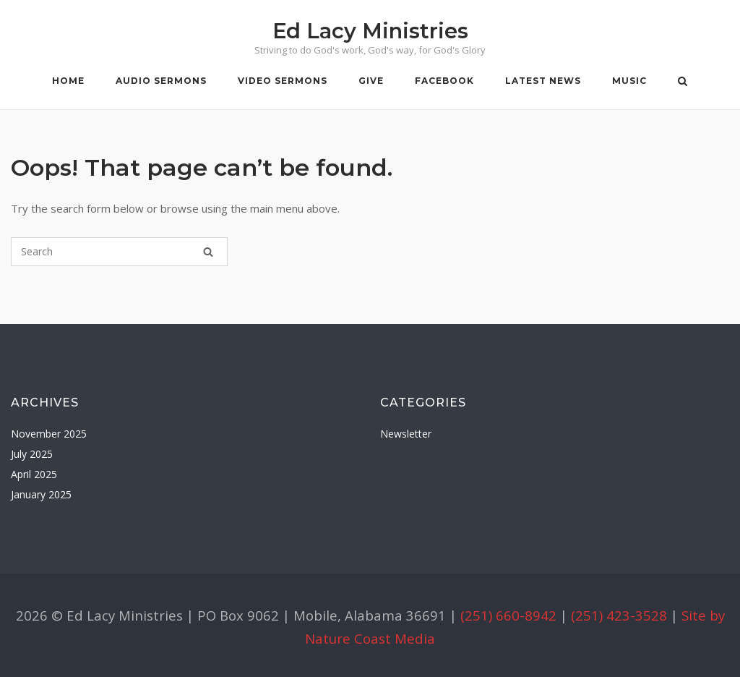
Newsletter (405, 433)
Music (629, 80)
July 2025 (32, 454)
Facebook (444, 80)
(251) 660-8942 (508, 615)
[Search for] (119, 251)
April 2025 (34, 474)
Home (68, 80)
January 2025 (41, 494)
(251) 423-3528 (619, 615)
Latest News (543, 80)
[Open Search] (682, 82)
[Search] (208, 251)
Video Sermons (282, 80)
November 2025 (49, 433)
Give (371, 80)
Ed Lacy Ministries (370, 30)
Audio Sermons (161, 80)
